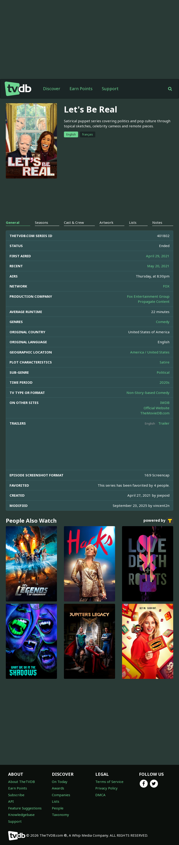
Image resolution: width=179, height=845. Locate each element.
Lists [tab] (132, 222)
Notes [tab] (157, 222)
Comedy (162, 321)
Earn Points (81, 88)
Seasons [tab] (41, 222)
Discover (51, 88)
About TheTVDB (21, 781)
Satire (164, 362)
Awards (58, 788)
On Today (59, 781)
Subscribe (16, 794)
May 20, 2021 (158, 266)
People (57, 808)
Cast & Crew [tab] (74, 222)
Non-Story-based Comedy (147, 392)
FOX (166, 286)
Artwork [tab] (106, 222)
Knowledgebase (21, 814)
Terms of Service (109, 781)
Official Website (156, 408)
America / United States (149, 352)
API (11, 801)
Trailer (163, 423)
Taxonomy (60, 814)
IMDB (164, 402)
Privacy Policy (106, 788)
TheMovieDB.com (154, 413)
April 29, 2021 (157, 256)
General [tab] (12, 222)
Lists (55, 801)
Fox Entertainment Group (148, 296)
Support (110, 88)
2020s (164, 382)
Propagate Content (153, 301)
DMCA (100, 794)
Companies (61, 794)
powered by (158, 521)
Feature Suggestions (25, 808)
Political (163, 372)
